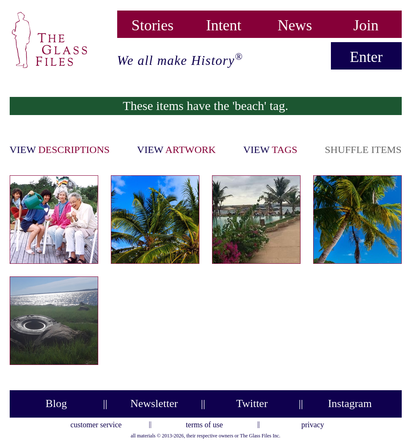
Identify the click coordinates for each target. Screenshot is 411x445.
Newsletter (154, 403)
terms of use (204, 423)
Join (366, 23)
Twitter (252, 403)
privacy (312, 423)
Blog (56, 403)
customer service (95, 423)
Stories (153, 23)
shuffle (363, 149)
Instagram (350, 403)
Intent (224, 23)
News (294, 23)
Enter (366, 56)
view (60, 149)
